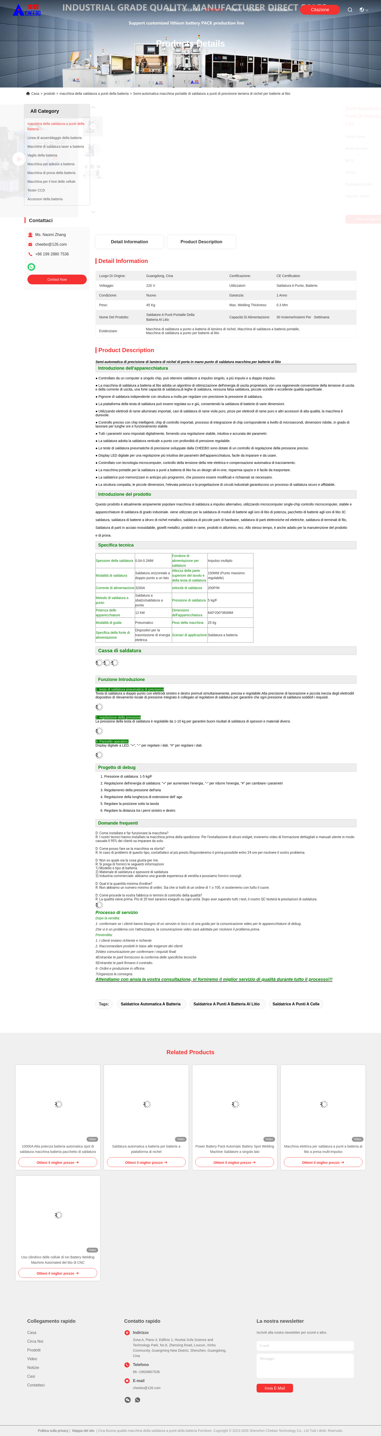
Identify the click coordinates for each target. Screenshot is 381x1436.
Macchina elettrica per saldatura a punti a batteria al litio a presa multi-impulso (323, 1149)
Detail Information (129, 241)
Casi (31, 1376)
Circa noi (191, 9)
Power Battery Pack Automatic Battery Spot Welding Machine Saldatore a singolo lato (234, 1149)
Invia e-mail (275, 1388)
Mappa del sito (83, 1431)
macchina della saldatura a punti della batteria (94, 94)
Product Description (201, 241)
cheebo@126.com (51, 244)
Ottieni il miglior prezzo (266, 219)
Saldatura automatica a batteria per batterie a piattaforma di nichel (146, 1149)
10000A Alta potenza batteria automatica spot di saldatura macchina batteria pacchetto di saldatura (58, 1149)
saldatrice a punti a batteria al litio (226, 1004)
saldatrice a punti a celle (296, 1004)
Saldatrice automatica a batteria (151, 1004)
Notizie (33, 1368)
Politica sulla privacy (53, 1431)
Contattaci (279, 9)
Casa (171, 9)
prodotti (215, 9)
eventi (256, 9)
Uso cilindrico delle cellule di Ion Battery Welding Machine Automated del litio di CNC (58, 1259)
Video (236, 9)
